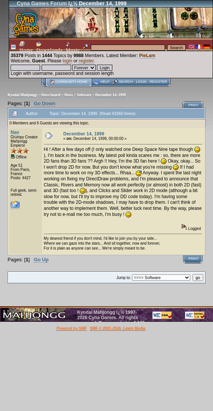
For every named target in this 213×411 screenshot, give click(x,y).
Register (158, 82)
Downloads (49, 47)
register (86, 61)
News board (50, 95)
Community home (71, 82)
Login (141, 82)
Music (73, 47)
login (67, 61)
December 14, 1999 (110, 95)
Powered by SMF (71, 328)
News (68, 95)
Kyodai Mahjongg (22, 95)
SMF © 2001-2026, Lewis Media (117, 328)
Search (126, 82)
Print (193, 105)
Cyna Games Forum (42, 3)
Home (26, 47)
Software (84, 95)
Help (105, 82)
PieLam (147, 55)
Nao (15, 132)
